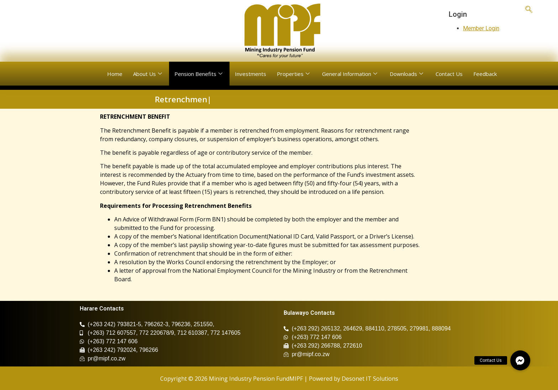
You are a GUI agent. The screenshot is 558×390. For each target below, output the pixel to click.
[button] (520, 360)
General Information (350, 73)
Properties (294, 73)
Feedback (485, 73)
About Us (148, 73)
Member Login (481, 28)
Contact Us (449, 73)
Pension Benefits (199, 73)
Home (114, 73)
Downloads (407, 73)
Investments (250, 73)
